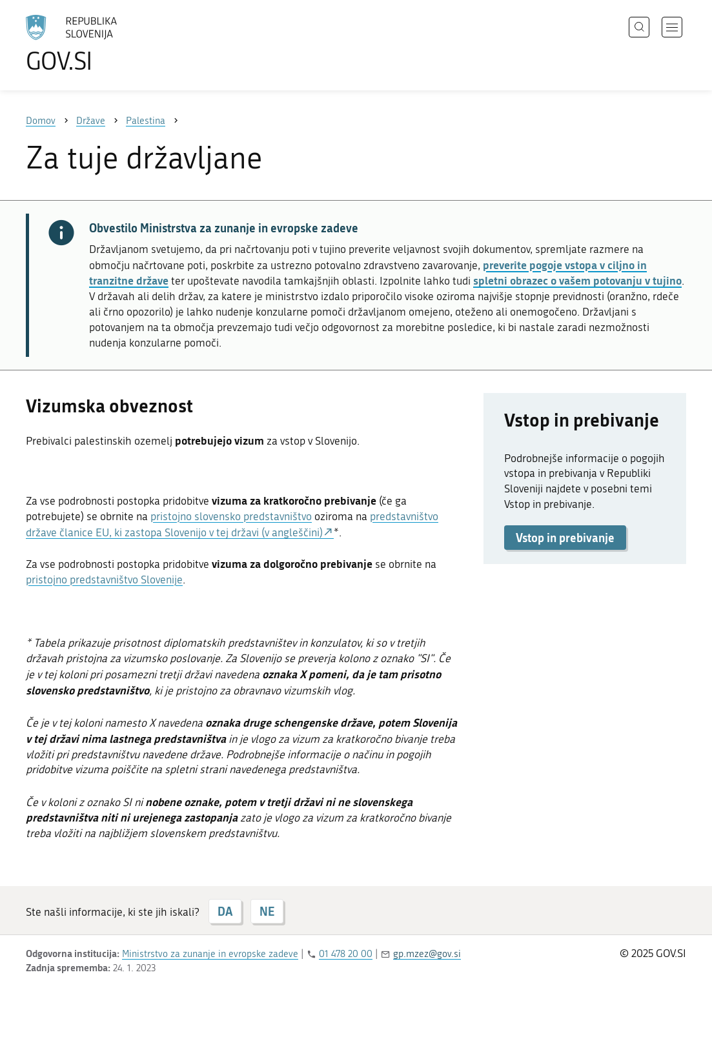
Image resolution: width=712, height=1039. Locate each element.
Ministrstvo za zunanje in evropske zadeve (210, 954)
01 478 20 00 (345, 954)
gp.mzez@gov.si (427, 954)
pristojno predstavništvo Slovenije (104, 579)
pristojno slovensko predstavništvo (231, 516)
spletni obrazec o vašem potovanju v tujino (577, 280)
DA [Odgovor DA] (225, 911)
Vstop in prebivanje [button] (565, 537)
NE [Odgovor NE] (266, 911)
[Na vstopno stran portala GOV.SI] (107, 44)
